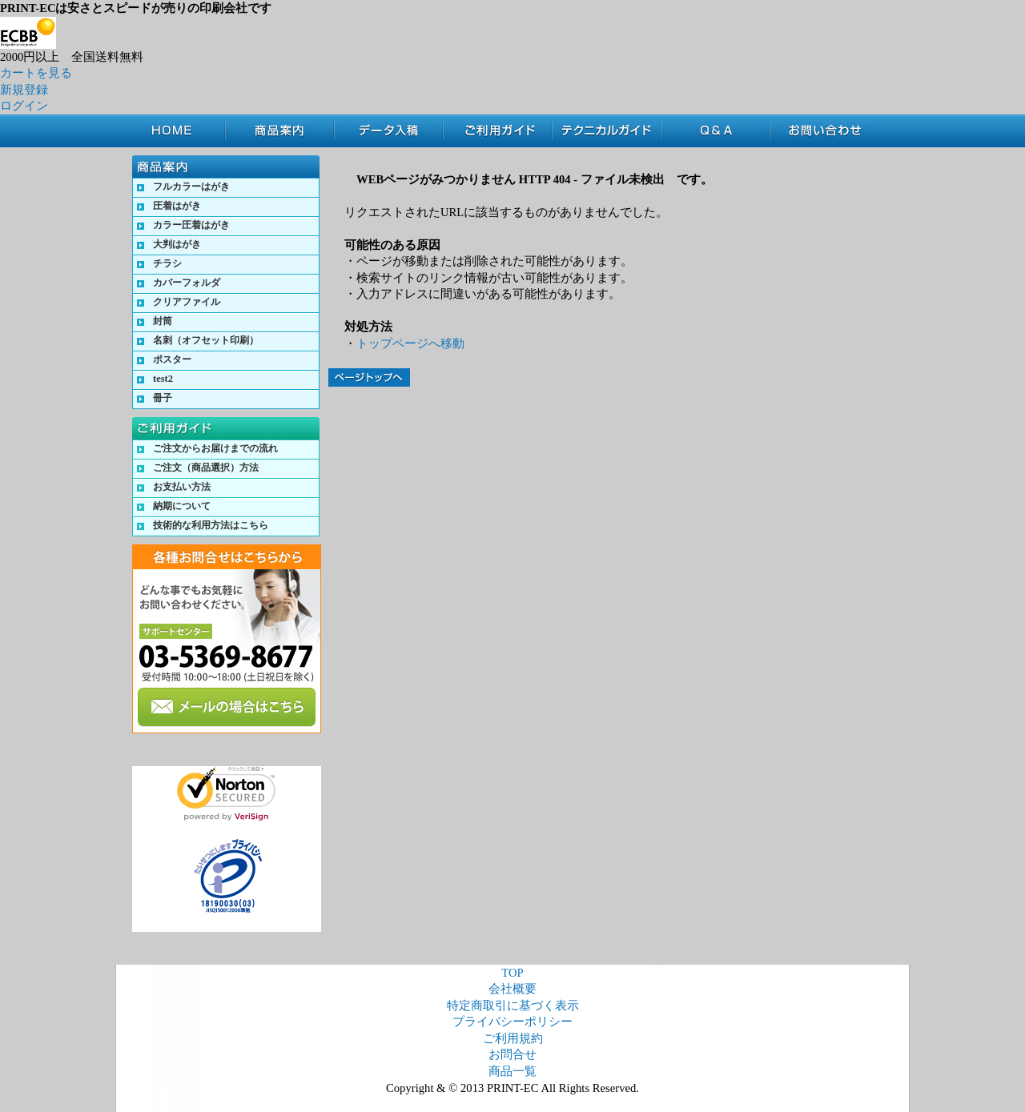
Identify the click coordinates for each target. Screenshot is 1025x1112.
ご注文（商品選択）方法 (206, 467)
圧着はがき (177, 205)
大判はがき (177, 244)
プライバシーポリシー (512, 1021)
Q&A (715, 130)
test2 (163, 378)
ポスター (172, 359)
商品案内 (279, 130)
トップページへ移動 (410, 343)
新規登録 (24, 89)
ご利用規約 (513, 1038)
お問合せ (830, 130)
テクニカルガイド (606, 130)
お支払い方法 (182, 486)
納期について (182, 506)
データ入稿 (388, 130)
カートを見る (36, 72)
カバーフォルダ (186, 282)
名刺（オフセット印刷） (206, 340)
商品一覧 (512, 1071)
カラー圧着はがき (191, 225)
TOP (178, 130)
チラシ (167, 263)
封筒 (162, 321)
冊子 (162, 397)
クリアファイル (186, 301)
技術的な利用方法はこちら (210, 525)
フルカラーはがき (191, 186)
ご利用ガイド (497, 130)
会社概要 (512, 988)
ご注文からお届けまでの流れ (215, 448)
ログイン (24, 105)
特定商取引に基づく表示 (513, 1005)
